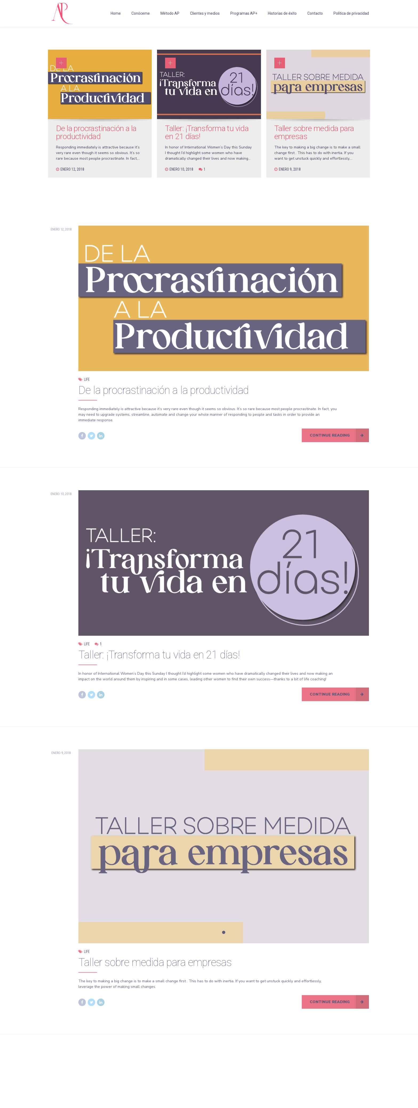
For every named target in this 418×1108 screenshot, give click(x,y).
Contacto (315, 13)
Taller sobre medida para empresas (314, 132)
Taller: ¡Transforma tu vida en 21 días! (206, 132)
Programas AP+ (243, 13)
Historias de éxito (282, 13)
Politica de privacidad (351, 13)
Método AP (169, 13)
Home (116, 13)
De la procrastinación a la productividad (96, 132)
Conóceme (140, 13)
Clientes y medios (205, 13)
